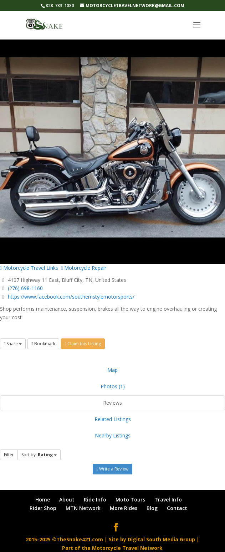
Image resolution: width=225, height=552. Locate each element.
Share (13, 344)
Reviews (112, 402)
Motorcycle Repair (83, 267)
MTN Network (83, 508)
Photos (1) (113, 386)
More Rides (123, 508)
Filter (9, 455)
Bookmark (43, 344)
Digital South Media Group (161, 539)
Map (112, 370)
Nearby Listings (113, 435)
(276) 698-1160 (25, 288)
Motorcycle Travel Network (127, 548)
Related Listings (112, 419)
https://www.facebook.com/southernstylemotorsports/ (71, 296)
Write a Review (112, 469)
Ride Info (95, 499)
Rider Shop (43, 508)
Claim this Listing (83, 344)
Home (42, 499)
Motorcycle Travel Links (29, 267)
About (67, 499)
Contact (177, 508)
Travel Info (168, 499)
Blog (152, 508)
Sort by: (39, 455)
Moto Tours (130, 499)
